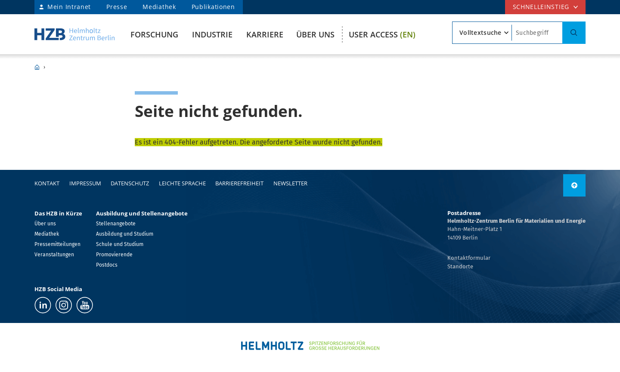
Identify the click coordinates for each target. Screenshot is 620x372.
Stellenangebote (116, 224)
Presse (116, 7)
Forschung (154, 34)
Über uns (315, 34)
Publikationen (213, 7)
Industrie (212, 34)
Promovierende (114, 255)
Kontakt (46, 183)
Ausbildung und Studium (124, 234)
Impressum (85, 183)
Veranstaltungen (54, 255)
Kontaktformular (468, 258)
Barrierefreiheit (239, 183)
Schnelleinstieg (541, 7)
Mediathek (159, 7)
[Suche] (574, 33)
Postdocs (107, 265)
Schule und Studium (119, 244)
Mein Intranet (69, 7)
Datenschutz (130, 183)
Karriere (264, 34)
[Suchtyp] (482, 32)
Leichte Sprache (182, 183)
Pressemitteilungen (57, 244)
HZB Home (37, 67)
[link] (574, 185)
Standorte (460, 266)
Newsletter (290, 183)
